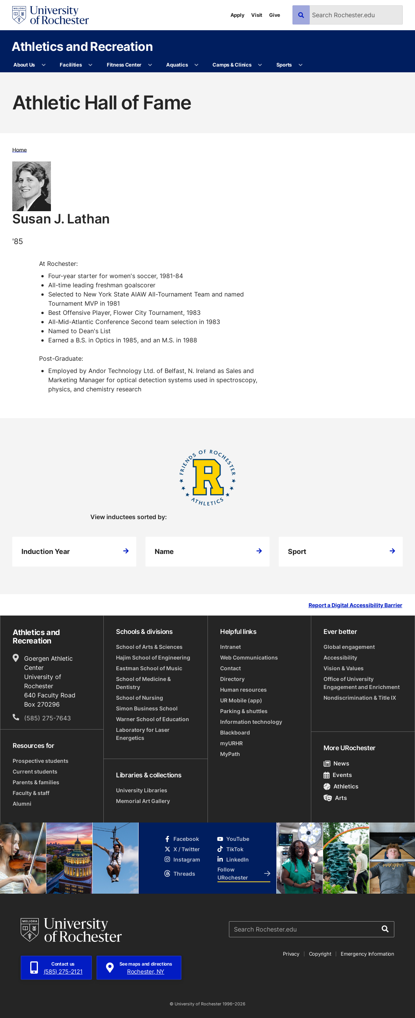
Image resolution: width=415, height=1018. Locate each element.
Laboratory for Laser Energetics (143, 733)
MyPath (230, 753)
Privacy (291, 953)
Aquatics (177, 64)
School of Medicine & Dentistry (143, 683)
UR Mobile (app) (241, 700)
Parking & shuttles (244, 711)
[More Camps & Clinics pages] (260, 65)
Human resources (243, 689)
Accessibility (340, 657)
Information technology (251, 721)
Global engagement (349, 646)
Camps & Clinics (231, 64)
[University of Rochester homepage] (50, 15)
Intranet (230, 646)
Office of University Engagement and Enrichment (362, 683)
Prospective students (41, 760)
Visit (256, 14)
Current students (35, 771)
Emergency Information (367, 953)
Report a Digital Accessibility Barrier (355, 605)
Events (338, 775)
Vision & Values (344, 668)
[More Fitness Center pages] (150, 65)
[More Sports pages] (300, 65)
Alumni (22, 803)
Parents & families (36, 782)
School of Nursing (139, 697)
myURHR (231, 743)
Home (19, 149)
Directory (232, 678)
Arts (335, 798)
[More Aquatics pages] (196, 65)
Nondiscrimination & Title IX (360, 697)
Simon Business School (147, 708)
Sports (284, 64)
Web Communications (249, 657)
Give (274, 14)
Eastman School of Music (149, 668)
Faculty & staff (31, 792)
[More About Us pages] (43, 65)
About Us (24, 64)
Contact (230, 668)
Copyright (320, 953)
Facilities (71, 64)
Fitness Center (124, 64)
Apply (237, 14)
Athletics (341, 786)
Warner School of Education (152, 719)
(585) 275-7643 (47, 718)
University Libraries (141, 790)
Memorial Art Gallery (143, 801)
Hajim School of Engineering (153, 657)
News (336, 763)
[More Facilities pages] (90, 65)
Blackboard (235, 732)
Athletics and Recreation (82, 46)
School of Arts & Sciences (149, 646)
